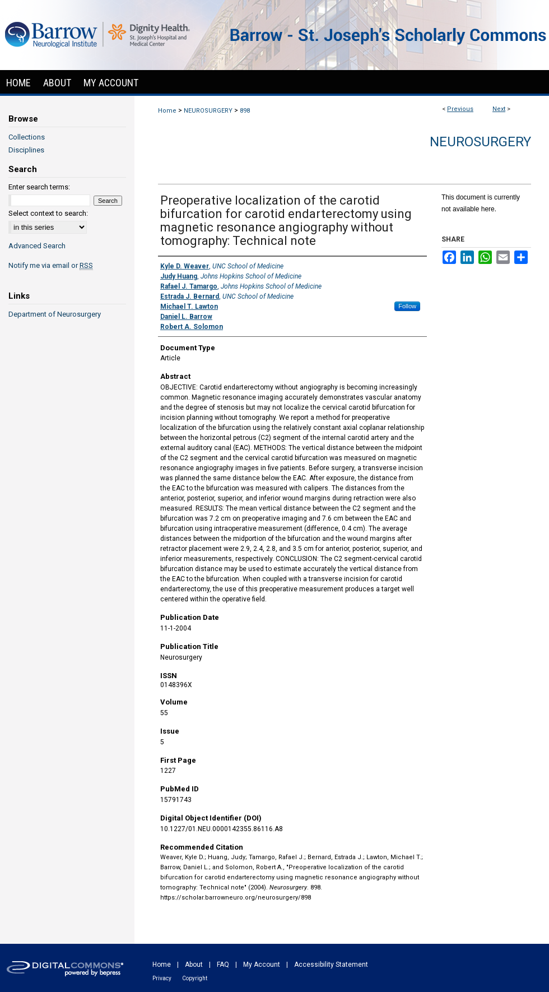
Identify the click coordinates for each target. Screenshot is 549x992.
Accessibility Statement (331, 964)
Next (498, 109)
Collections (26, 137)
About (194, 964)
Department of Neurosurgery (54, 314)
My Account (261, 964)
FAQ (223, 964)
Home (167, 110)
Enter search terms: (39, 187)
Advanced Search (37, 246)
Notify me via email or (50, 265)
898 (245, 110)
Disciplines (26, 150)
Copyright (194, 978)
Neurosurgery (480, 142)
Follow (407, 306)
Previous (460, 109)
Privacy (161, 978)
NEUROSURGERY (208, 110)
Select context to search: (48, 213)
